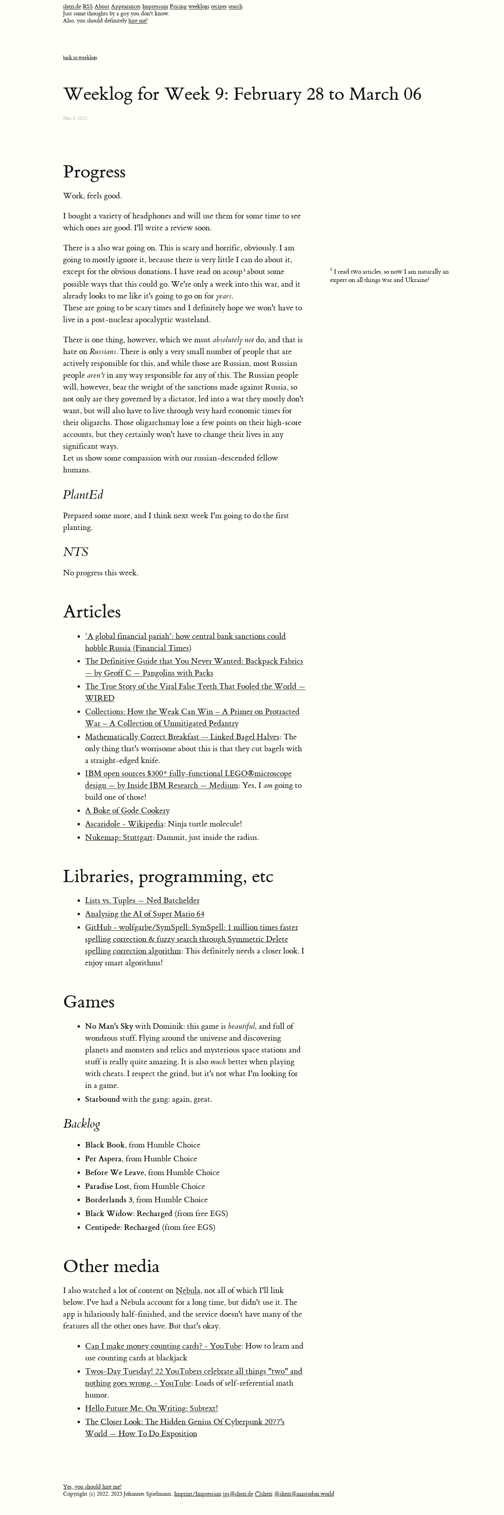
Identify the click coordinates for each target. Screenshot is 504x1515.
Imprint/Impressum (197, 1494)
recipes (219, 6)
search (235, 6)
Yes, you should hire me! (92, 1487)
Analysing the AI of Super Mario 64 (144, 914)
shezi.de (72, 6)
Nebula (188, 1290)
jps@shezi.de (238, 1494)
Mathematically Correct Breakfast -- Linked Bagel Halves (182, 737)
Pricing (178, 6)
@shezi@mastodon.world (304, 1494)
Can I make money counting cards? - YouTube (163, 1346)
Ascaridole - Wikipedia (124, 824)
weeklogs (198, 6)
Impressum (155, 6)
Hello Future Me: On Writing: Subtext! (151, 1408)
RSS (88, 6)
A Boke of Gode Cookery (127, 810)
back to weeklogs (80, 58)
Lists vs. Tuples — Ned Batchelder (142, 900)
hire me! (138, 20)
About (101, 6)
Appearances (126, 6)
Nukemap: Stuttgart (119, 837)
